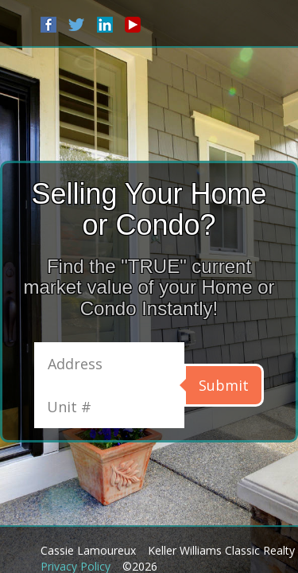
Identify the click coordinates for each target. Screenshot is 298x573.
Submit (224, 385)
